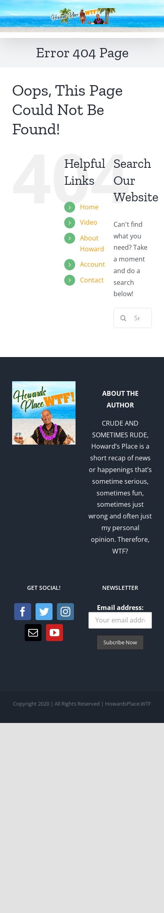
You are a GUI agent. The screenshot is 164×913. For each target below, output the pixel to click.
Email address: (120, 616)
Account (92, 264)
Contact (92, 280)
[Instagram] (65, 611)
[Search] (124, 318)
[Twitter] (44, 611)
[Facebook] (22, 611)
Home (89, 207)
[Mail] (33, 632)
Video (88, 222)
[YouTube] (54, 632)
